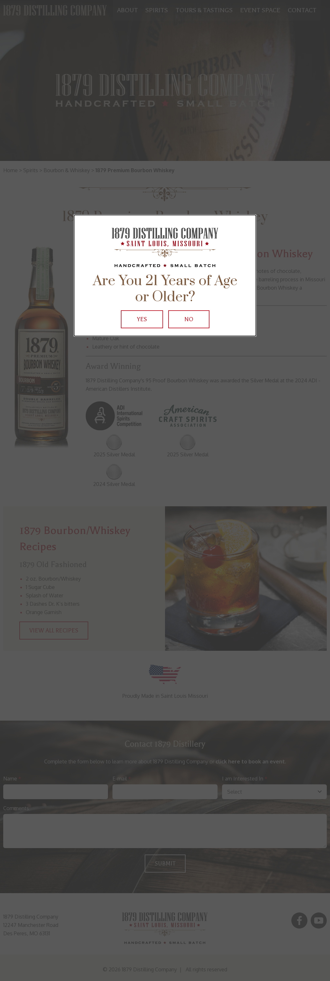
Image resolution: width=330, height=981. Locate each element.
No (188, 319)
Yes (142, 319)
